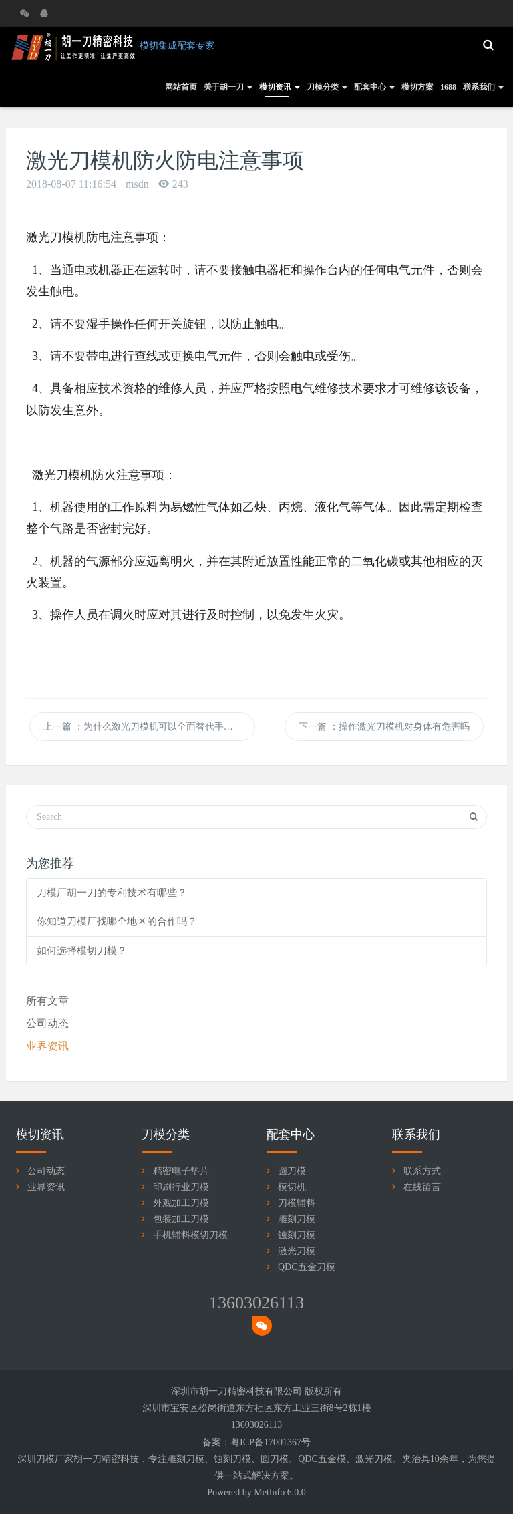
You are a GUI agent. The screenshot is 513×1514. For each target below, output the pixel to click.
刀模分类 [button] (327, 87)
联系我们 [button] (483, 87)
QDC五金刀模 (306, 1267)
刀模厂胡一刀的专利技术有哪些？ (112, 892)
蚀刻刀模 (296, 1235)
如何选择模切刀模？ (82, 950)
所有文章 (47, 1000)
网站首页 (181, 87)
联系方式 (422, 1171)
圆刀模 (292, 1171)
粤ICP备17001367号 (270, 1442)
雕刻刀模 (296, 1219)
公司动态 (47, 1023)
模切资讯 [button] (279, 87)
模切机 (292, 1187)
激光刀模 (296, 1251)
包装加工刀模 (181, 1219)
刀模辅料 (296, 1203)
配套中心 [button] (374, 87)
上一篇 (147, 727)
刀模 (195, 1459)
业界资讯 (47, 1046)
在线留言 (422, 1187)
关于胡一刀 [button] (228, 87)
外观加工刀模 (181, 1203)
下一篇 (384, 727)
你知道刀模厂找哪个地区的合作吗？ (117, 921)
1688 (448, 87)
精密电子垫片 (181, 1171)
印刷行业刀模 (181, 1187)
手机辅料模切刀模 (190, 1235)
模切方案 (417, 87)
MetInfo (269, 1492)
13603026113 (256, 1302)
